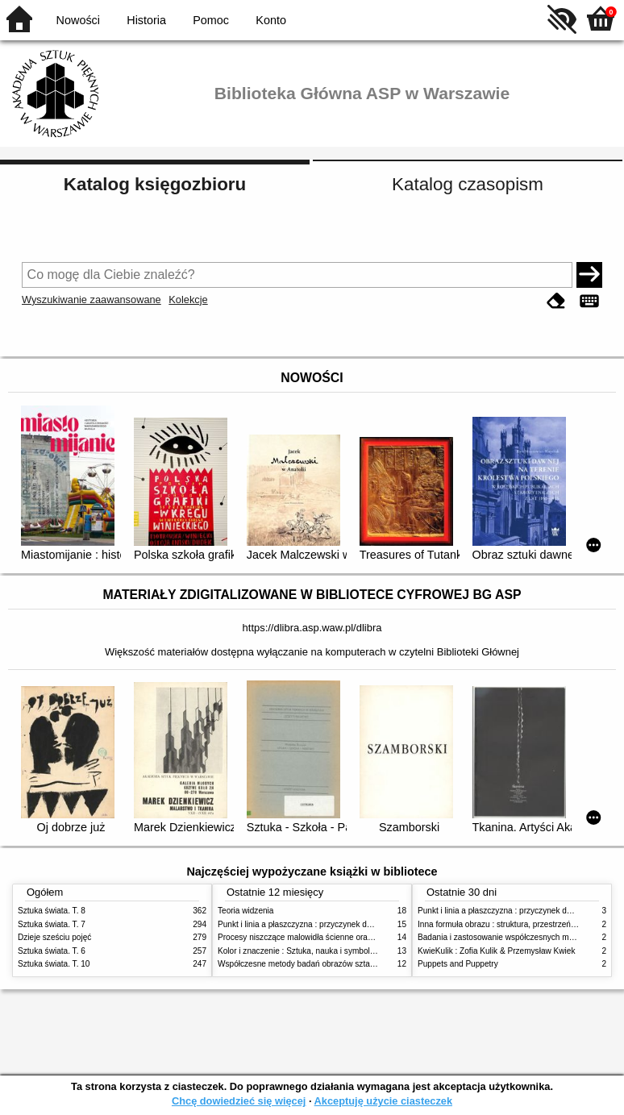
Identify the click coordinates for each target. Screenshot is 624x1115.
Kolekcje (187, 299)
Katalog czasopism (467, 184)
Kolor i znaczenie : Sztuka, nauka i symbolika (299, 951)
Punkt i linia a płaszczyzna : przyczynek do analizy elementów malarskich (349, 924)
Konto (271, 20)
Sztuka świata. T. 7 (51, 924)
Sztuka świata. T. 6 (51, 951)
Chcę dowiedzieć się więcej (239, 1101)
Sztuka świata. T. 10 (53, 963)
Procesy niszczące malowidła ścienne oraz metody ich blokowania (337, 937)
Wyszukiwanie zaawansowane (91, 299)
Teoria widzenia (245, 910)
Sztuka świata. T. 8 (51, 910)
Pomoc (211, 20)
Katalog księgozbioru (155, 184)
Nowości (78, 20)
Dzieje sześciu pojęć (54, 937)
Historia (146, 20)
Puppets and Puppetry (458, 963)
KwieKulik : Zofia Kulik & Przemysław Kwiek (496, 951)
